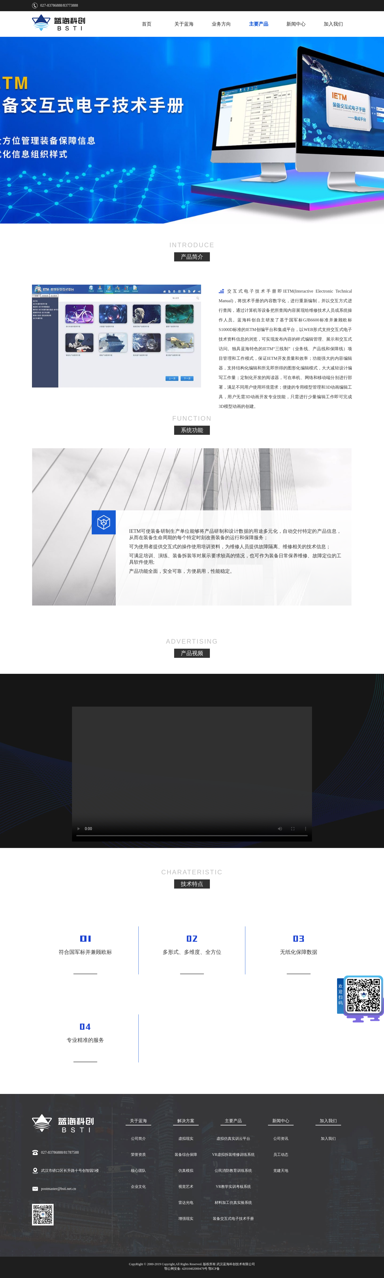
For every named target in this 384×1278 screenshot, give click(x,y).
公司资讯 (280, 1139)
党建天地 (280, 1171)
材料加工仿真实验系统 (233, 1203)
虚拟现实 (185, 1139)
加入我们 (333, 24)
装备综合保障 (186, 1155)
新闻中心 (296, 24)
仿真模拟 (185, 1171)
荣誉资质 (138, 1155)
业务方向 (221, 24)
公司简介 (138, 1139)
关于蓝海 (184, 24)
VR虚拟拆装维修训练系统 (233, 1155)
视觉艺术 (185, 1187)
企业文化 (138, 1187)
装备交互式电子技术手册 (233, 1219)
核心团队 (138, 1171)
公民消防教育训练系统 (233, 1171)
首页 (146, 24)
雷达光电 (185, 1203)
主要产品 (258, 24)
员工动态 (280, 1155)
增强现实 (185, 1219)
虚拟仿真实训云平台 (233, 1139)
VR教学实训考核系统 (233, 1187)
